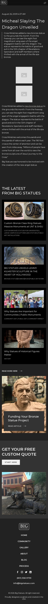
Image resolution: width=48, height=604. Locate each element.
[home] (4, 2)
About (24, 554)
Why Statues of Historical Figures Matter (21, 353)
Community (24, 541)
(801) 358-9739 (24, 578)
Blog (24, 560)
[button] (45, 3)
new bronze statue (34, 106)
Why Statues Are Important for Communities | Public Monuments (22, 313)
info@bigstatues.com (24, 583)
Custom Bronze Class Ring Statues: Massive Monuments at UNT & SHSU (23, 225)
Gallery (24, 547)
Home (24, 535)
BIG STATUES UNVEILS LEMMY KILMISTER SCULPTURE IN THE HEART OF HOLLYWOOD (20, 271)
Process (24, 566)
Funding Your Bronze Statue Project (23, 418)
